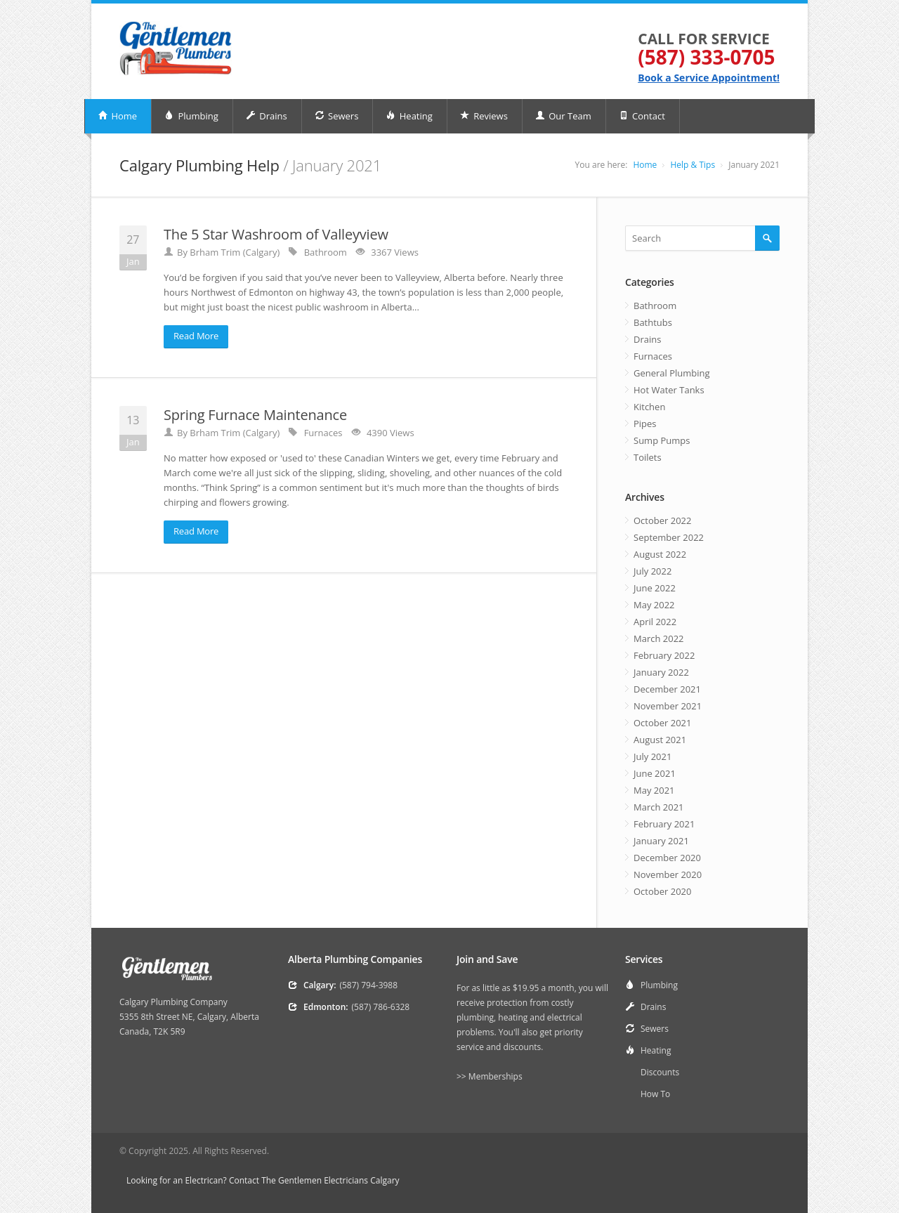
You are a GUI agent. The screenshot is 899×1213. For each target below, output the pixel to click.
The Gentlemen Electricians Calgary (330, 1180)
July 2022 (652, 571)
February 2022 (664, 655)
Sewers (337, 116)
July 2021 (652, 756)
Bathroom (655, 305)
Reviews (484, 116)
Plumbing (191, 116)
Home (117, 116)
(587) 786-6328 (381, 1007)
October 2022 (662, 520)
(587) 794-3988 (368, 985)
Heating (409, 116)
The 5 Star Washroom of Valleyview (276, 234)
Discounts (660, 1072)
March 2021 (659, 807)
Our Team (563, 116)
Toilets (648, 457)
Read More (195, 335)
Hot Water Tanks (669, 389)
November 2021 (668, 706)
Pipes (645, 423)
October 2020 (662, 891)
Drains (266, 116)
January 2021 (661, 840)
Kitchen (649, 406)
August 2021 (660, 739)
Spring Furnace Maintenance (255, 414)
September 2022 (669, 537)
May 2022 (654, 604)
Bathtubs (653, 322)
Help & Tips (692, 165)
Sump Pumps (662, 440)
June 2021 (655, 773)
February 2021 (664, 824)
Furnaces (653, 356)
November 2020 (668, 874)
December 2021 (667, 689)
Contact (642, 116)
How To (655, 1094)
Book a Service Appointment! (709, 77)
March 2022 (659, 638)
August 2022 (660, 554)
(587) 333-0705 (706, 57)
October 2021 (662, 722)
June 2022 (655, 588)
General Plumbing (672, 373)
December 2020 (667, 857)
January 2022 (661, 672)
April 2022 (655, 621)
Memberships (495, 1076)
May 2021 (654, 790)
